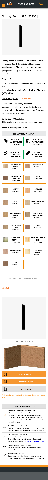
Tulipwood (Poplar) (33, 252)
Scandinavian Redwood (12, 240)
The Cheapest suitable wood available (34, 154)
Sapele (33, 228)
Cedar (33, 179)
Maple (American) (34, 203)
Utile (11, 264)
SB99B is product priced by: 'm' (14, 128)
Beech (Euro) (34, 167)
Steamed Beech (12, 252)
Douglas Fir (33, 191)
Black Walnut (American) (12, 179)
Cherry (11, 191)
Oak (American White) (12, 215)
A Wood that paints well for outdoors (12, 141)
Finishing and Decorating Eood (33, 441)
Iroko (11, 203)
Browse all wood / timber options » (23, 278)
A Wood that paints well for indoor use (34, 141)
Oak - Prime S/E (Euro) (12, 228)
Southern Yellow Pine (35, 240)
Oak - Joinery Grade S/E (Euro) (34, 215)
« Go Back (5, 288)
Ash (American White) (12, 167)
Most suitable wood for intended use (12, 154)
